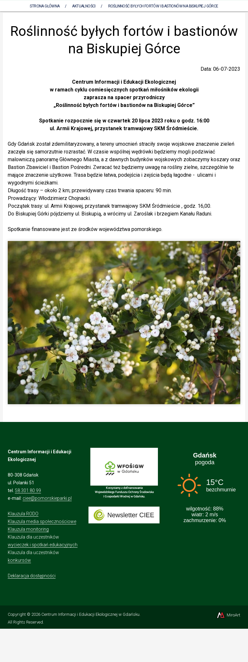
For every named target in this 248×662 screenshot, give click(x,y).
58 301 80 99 (28, 490)
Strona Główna (44, 6)
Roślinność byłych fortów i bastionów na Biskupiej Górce (163, 6)
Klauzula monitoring (28, 529)
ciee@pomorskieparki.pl (47, 498)
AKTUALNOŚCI (83, 6)
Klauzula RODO (23, 513)
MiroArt (228, 615)
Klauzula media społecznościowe (42, 521)
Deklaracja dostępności (32, 575)
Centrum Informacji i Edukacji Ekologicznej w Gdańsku (90, 614)
